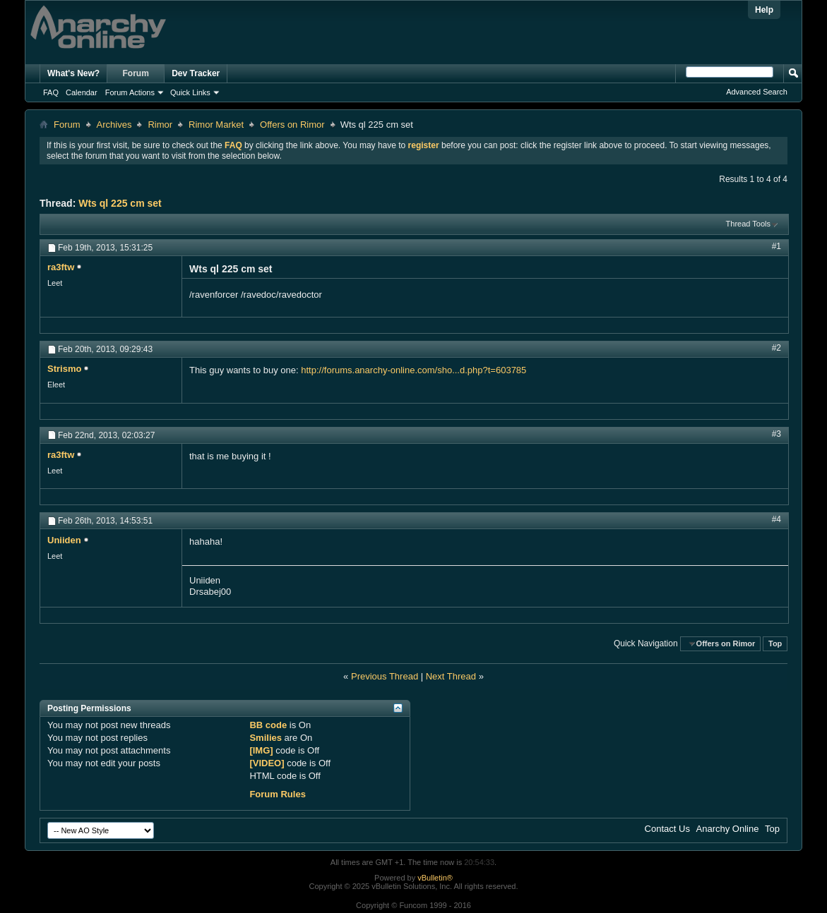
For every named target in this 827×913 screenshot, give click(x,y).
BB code (268, 725)
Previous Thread (384, 676)
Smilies (265, 737)
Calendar (81, 92)
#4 (776, 519)
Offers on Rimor (292, 124)
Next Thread (451, 676)
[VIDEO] (266, 763)
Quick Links (190, 92)
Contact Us (667, 828)
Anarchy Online (727, 828)
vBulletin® (435, 877)
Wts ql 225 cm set (120, 203)
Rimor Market (216, 124)
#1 (776, 246)
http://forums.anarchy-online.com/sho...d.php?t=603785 (413, 370)
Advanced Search (756, 91)
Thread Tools (748, 223)
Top (775, 643)
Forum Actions (130, 92)
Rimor (160, 124)
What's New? (73, 73)
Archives (114, 124)
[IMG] (261, 750)
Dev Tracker (196, 73)
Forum (136, 73)
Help (764, 10)
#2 (776, 348)
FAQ (51, 92)
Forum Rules (277, 794)
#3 (776, 434)
